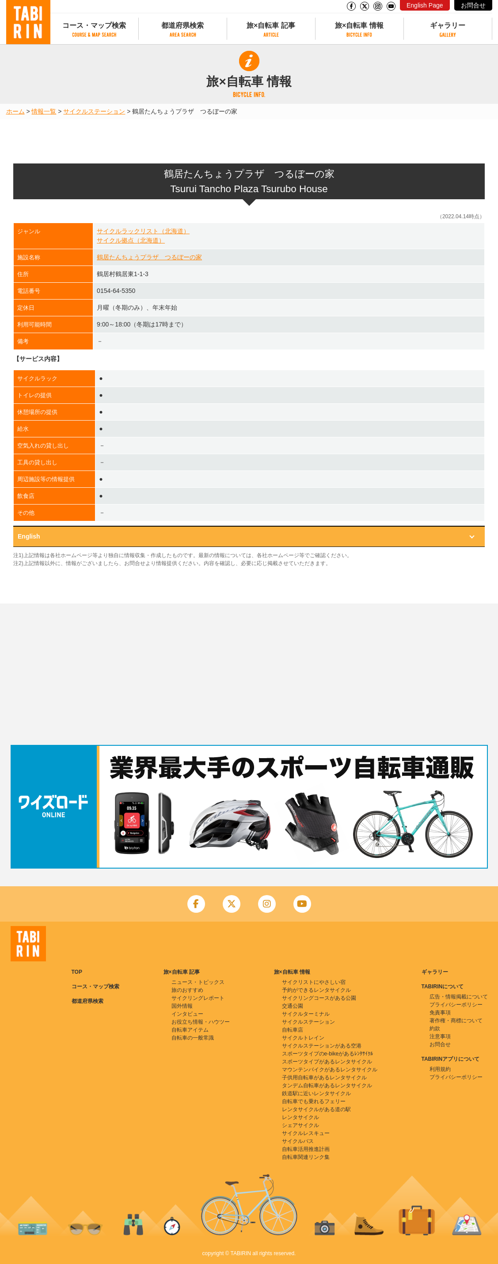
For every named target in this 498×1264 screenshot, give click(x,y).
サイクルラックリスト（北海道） (143, 231)
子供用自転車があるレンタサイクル (324, 1077)
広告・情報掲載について (459, 997)
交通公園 (292, 1006)
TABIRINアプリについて (451, 1059)
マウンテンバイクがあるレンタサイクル (329, 1070)
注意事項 (440, 1036)
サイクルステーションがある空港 (321, 1046)
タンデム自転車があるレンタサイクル (327, 1085)
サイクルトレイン (303, 1038)
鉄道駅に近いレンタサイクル (316, 1093)
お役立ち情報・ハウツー (200, 1022)
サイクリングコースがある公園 (319, 998)
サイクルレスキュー (306, 1133)
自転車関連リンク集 (306, 1157)
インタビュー (187, 1014)
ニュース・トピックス (197, 982)
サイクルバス (298, 1141)
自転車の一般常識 (192, 1038)
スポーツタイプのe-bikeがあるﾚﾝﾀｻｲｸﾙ (327, 1054)
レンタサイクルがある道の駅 (316, 1109)
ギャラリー (447, 25)
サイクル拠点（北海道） (131, 240)
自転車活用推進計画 (306, 1149)
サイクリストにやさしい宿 (314, 982)
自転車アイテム (190, 1030)
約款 (435, 1028)
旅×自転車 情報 (359, 25)
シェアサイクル (300, 1125)
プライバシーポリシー (456, 1005)
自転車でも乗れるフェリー (314, 1101)
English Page (425, 5)
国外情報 (182, 1006)
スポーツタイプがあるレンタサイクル (327, 1062)
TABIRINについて (443, 986)
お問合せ (473, 5)
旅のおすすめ (187, 990)
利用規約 (440, 1069)
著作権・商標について (456, 1020)
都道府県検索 (182, 25)
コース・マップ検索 (94, 25)
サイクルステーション (94, 111)
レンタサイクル (300, 1117)
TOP (77, 972)
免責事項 (440, 1013)
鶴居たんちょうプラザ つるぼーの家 (149, 257)
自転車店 (292, 1030)
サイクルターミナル (306, 1014)
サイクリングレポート (197, 998)
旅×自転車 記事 (271, 25)
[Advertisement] (249, 674)
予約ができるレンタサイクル (316, 990)
